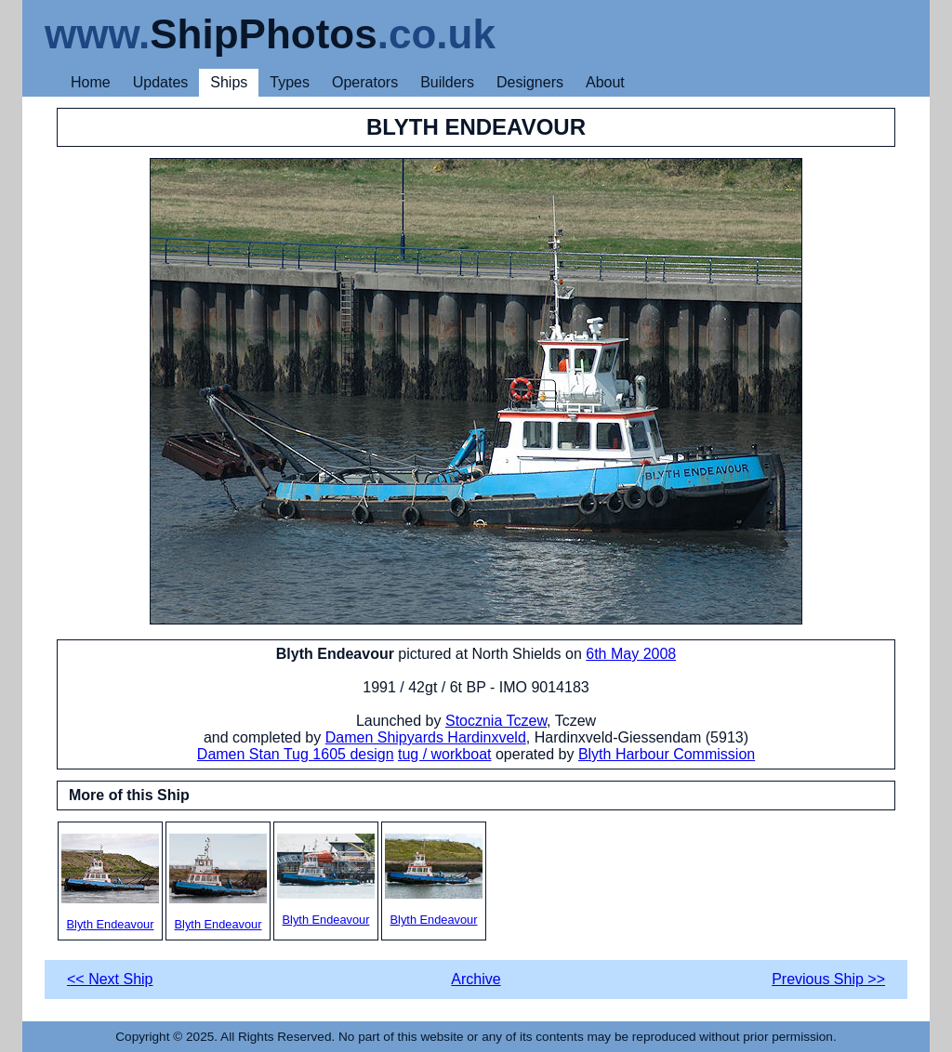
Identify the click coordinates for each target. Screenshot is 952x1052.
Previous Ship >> (828, 979)
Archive (475, 979)
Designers (529, 82)
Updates (161, 82)
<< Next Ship (110, 979)
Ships (228, 82)
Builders (447, 82)
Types (290, 82)
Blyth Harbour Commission (666, 754)
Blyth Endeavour (110, 882)
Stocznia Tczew (496, 721)
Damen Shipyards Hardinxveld (425, 737)
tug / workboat (445, 754)
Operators (365, 82)
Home (91, 82)
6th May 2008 (631, 654)
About (605, 82)
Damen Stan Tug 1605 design (295, 754)
